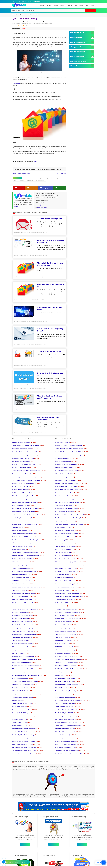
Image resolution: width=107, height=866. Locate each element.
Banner (62, 5)
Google (48, 5)
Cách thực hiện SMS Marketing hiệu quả (22, 612)
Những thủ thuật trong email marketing (22, 584)
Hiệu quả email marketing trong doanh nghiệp (24, 646)
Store (87, 5)
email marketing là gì (37, 178)
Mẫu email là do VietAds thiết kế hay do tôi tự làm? (25, 543)
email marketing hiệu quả (46, 178)
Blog (92, 5)
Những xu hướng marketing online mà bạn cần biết (25, 521)
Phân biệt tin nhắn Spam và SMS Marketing (23, 486)
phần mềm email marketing (27, 178)
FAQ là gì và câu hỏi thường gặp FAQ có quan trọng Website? (27, 747)
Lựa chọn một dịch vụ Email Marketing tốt (23, 712)
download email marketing (30, 180)
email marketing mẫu (21, 180)
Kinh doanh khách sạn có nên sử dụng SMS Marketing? (25, 511)
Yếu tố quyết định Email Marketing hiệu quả (23, 650)
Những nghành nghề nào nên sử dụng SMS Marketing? (25, 656)
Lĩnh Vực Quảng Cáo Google (77, 32)
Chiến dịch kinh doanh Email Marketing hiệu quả (24, 709)
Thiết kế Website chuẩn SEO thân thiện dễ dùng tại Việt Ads (27, 750)
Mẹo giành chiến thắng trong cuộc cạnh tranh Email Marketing (27, 728)
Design (81, 5)
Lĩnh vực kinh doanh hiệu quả (77, 42)
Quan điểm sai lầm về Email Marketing (22, 678)
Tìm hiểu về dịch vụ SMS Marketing (21, 722)
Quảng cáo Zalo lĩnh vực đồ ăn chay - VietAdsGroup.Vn (69, 744)
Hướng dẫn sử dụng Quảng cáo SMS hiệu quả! (24, 473)
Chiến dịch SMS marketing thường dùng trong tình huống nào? (27, 694)
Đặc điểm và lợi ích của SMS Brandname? (23, 489)
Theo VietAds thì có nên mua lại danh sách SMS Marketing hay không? (29, 480)
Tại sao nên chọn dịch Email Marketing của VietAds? (25, 631)
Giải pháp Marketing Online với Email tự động (23, 687)
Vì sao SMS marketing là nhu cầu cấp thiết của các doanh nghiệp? (28, 540)
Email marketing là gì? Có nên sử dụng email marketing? (26, 593)
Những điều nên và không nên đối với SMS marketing (25, 458)
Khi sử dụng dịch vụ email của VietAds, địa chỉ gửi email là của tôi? (28, 665)
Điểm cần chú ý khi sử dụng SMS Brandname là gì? (25, 602)
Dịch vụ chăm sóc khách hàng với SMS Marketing (24, 599)
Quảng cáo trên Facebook (50, 817)
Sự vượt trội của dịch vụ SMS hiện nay (22, 738)
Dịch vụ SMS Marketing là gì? (20, 653)
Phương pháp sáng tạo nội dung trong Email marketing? (26, 483)
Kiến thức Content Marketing (77, 51)
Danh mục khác (74, 66)
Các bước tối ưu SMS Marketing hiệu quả (49, 352)
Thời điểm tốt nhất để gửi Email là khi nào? (23, 568)
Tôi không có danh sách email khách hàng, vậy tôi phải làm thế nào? (28, 445)
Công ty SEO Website (21, 855)
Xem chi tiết (24, 844)
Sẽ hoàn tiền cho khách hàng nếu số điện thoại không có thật (27, 451)
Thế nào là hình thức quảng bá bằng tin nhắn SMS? (25, 637)
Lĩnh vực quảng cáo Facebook (77, 56)
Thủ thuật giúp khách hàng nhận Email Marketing (24, 672)
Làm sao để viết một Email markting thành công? (24, 574)
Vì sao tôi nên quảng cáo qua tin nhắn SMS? (23, 577)
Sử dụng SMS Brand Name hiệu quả (22, 706)
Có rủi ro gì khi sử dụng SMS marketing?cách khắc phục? (26, 464)
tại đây (35, 161)
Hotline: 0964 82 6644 (18, 1)
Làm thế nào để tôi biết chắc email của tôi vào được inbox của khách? (28, 587)
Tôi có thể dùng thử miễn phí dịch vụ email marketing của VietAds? (28, 552)
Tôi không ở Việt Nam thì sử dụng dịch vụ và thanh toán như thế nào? (29, 470)
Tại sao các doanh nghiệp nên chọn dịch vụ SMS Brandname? (27, 668)
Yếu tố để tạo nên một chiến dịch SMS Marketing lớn (25, 684)
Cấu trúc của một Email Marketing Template (50, 219)
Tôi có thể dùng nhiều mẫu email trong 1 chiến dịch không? (26, 533)
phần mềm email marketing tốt (41, 180)
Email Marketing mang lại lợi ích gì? (22, 549)
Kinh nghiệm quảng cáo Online (78, 61)
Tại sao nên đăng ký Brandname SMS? (22, 590)
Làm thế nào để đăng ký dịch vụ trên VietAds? (24, 442)
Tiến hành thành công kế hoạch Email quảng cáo (24, 703)
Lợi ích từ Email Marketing (20, 700)
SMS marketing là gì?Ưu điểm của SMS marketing (24, 621)
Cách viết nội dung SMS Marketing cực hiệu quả (24, 518)
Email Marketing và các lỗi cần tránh (22, 725)
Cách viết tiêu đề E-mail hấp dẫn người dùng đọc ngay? (25, 499)
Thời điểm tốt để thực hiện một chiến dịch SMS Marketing (26, 731)
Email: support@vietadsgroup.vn (32, 1)
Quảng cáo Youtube (49, 855)
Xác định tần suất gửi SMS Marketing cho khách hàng (26, 492)
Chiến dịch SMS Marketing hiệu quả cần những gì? (24, 615)
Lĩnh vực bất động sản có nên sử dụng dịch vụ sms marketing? (27, 502)
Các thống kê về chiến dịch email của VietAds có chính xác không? (28, 508)
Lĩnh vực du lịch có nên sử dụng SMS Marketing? (25, 448)
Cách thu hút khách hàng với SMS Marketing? (23, 606)
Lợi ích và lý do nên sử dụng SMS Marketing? (23, 530)
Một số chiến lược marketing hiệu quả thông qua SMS (26, 495)
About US (41, 5)
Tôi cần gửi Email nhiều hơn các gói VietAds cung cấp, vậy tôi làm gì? (28, 514)
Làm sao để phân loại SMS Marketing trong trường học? (26, 628)
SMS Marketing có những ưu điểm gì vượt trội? (24, 662)
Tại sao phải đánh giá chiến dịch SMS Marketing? (24, 546)
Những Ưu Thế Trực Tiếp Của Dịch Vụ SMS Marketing (25, 735)
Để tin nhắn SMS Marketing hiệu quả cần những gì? (25, 624)
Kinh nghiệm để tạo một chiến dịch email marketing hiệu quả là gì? (28, 555)
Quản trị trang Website (76, 37)
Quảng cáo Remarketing (79, 817)
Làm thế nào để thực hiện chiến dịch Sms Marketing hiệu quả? (27, 659)
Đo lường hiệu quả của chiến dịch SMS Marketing (24, 536)
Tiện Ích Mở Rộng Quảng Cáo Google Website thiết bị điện (70, 750)
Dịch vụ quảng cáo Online (76, 47)
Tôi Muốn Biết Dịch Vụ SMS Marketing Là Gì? (23, 580)
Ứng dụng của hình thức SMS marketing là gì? (24, 596)
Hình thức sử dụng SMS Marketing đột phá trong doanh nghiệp (27, 477)
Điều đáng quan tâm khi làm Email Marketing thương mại (26, 741)
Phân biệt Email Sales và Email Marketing (23, 618)
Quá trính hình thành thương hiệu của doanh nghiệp (25, 643)
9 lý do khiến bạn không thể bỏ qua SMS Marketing (25, 558)
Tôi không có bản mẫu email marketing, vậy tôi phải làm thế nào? (27, 609)
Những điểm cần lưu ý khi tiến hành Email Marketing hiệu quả (27, 524)
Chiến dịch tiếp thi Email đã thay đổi (22, 719)
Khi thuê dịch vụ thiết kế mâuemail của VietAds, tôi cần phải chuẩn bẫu (29, 675)
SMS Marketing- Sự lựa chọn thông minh (22, 690)
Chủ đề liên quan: (18, 178)
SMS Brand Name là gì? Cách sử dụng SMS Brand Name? (26, 455)
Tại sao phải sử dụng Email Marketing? (22, 640)
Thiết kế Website (77, 855)
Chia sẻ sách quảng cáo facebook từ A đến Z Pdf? (68, 747)
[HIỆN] (23, 28)
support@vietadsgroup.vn (42, 205)
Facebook (55, 5)
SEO (75, 5)
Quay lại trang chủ (61, 173)
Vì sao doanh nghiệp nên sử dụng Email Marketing (25, 697)
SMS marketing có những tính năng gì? (22, 565)
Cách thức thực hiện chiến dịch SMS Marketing (24, 716)
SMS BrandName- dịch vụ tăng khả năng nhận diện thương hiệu (27, 681)
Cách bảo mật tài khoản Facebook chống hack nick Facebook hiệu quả (72, 753)
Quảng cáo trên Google (21, 817)
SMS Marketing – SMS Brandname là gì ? (23, 562)
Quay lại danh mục (21, 173)
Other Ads (69, 5)
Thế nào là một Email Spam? (20, 527)
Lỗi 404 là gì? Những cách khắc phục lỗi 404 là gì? (26, 744)
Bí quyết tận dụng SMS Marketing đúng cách (24, 461)
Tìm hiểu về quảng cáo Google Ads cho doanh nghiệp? (26, 753)
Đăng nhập (16, 206)
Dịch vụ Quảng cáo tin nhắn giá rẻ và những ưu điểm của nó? (27, 571)
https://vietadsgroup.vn (42, 207)
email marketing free (55, 178)
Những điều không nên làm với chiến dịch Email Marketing (26, 634)
